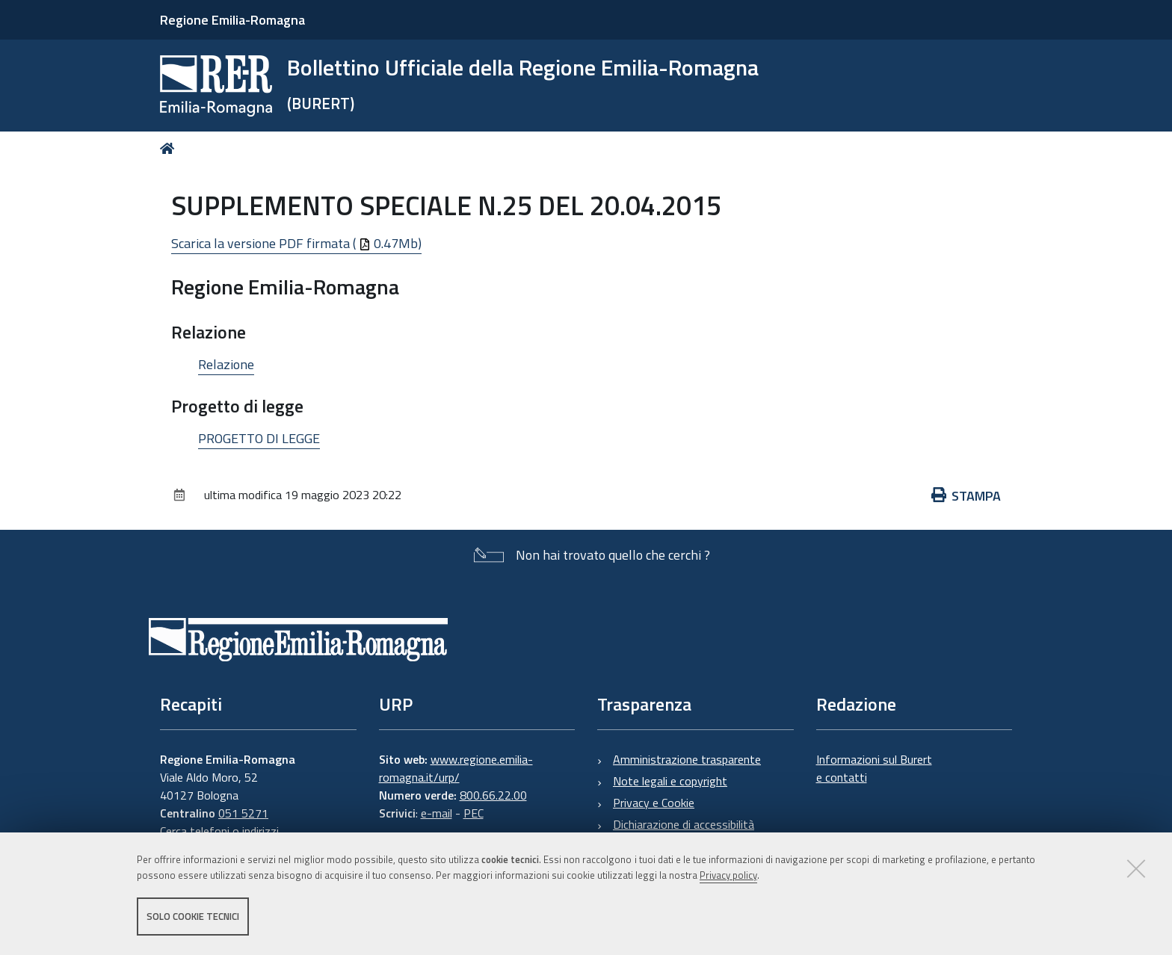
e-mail (436, 813)
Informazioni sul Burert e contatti (874, 768)
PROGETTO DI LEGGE (259, 438)
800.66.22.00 (493, 795)
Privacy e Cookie (653, 803)
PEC (473, 813)
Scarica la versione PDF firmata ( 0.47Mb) (296, 243)
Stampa (966, 496)
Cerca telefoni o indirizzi (219, 831)
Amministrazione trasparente (687, 759)
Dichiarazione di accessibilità (683, 824)
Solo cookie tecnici (192, 916)
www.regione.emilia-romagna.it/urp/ (456, 768)
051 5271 (243, 813)
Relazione (226, 364)
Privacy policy (728, 875)
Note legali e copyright (670, 781)
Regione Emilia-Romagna (232, 20)
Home (170, 148)
